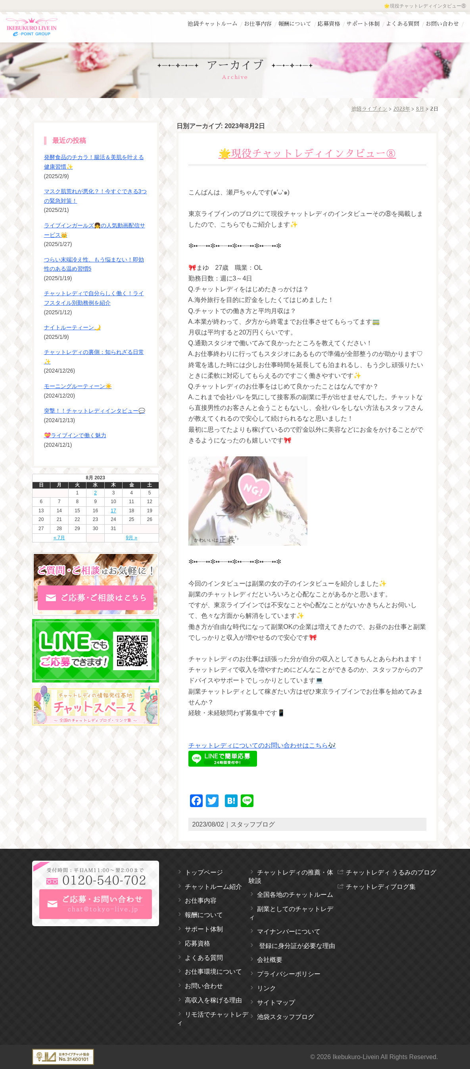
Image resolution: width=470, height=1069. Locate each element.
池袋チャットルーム (213, 24)
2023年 (401, 109)
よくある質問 (402, 24)
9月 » (131, 537)
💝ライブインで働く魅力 (75, 435)
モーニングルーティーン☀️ (78, 386)
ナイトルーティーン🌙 (72, 327)
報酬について (294, 24)
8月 (420, 109)
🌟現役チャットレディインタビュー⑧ (307, 154)
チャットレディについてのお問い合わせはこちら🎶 (262, 745)
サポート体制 (363, 24)
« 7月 (59, 537)
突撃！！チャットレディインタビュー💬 (94, 411)
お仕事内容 (258, 24)
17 (113, 510)
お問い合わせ (442, 24)
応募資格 (329, 24)
